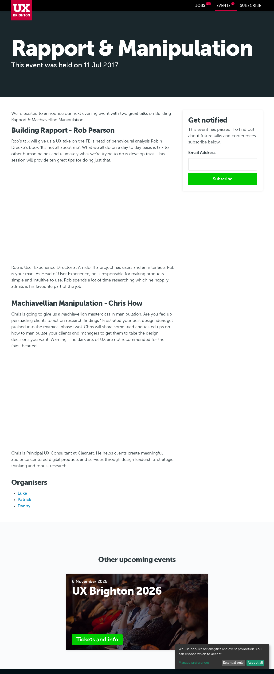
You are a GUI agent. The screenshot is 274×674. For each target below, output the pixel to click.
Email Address (201, 152)
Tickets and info (97, 638)
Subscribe (250, 6)
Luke (22, 492)
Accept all (255, 662)
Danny (24, 505)
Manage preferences (194, 662)
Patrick (24, 499)
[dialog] (222, 656)
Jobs (203, 5)
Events (225, 5)
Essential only (233, 662)
